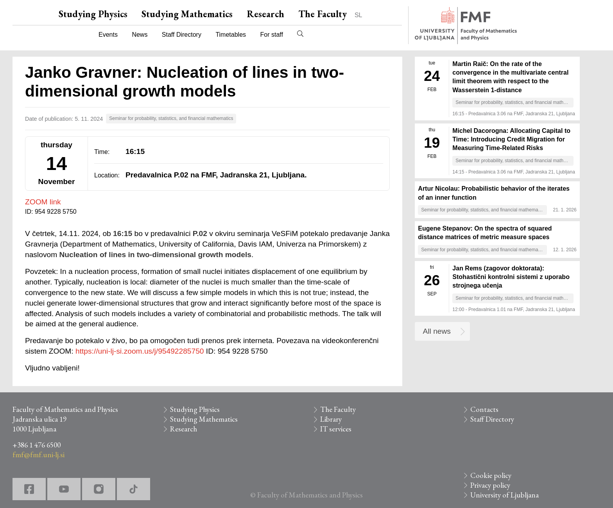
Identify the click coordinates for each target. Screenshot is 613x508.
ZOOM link (43, 202)
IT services (335, 429)
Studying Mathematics (187, 14)
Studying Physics (93, 14)
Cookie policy (490, 475)
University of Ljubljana (504, 495)
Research (265, 14)
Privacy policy (490, 485)
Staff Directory (181, 34)
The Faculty (322, 14)
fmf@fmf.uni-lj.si (39, 455)
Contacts (484, 409)
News (139, 34)
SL (358, 15)
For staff (271, 34)
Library (331, 419)
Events (108, 34)
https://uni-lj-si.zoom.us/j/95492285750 (139, 351)
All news (437, 331)
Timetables (230, 34)
